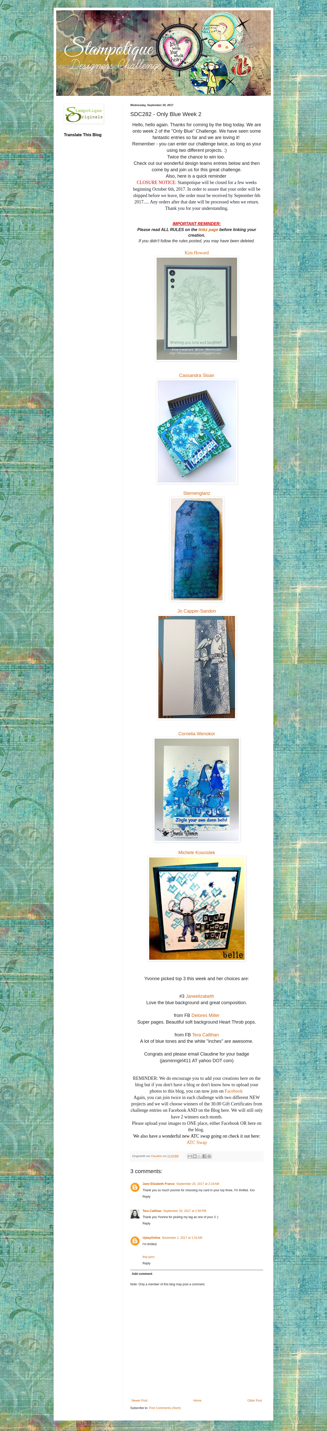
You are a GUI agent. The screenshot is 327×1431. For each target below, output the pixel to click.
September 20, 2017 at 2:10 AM (197, 1184)
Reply (146, 1196)
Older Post (254, 1400)
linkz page (208, 229)
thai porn (149, 1257)
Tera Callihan (205, 1034)
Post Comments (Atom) (165, 1408)
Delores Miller (204, 1015)
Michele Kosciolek (196, 852)
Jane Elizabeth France (159, 1184)
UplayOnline (151, 1238)
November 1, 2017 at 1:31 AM (182, 1238)
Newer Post (139, 1400)
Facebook (234, 1091)
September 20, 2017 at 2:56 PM (184, 1211)
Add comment (142, 1274)
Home (197, 1400)
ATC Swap (197, 1142)
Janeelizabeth (200, 996)
